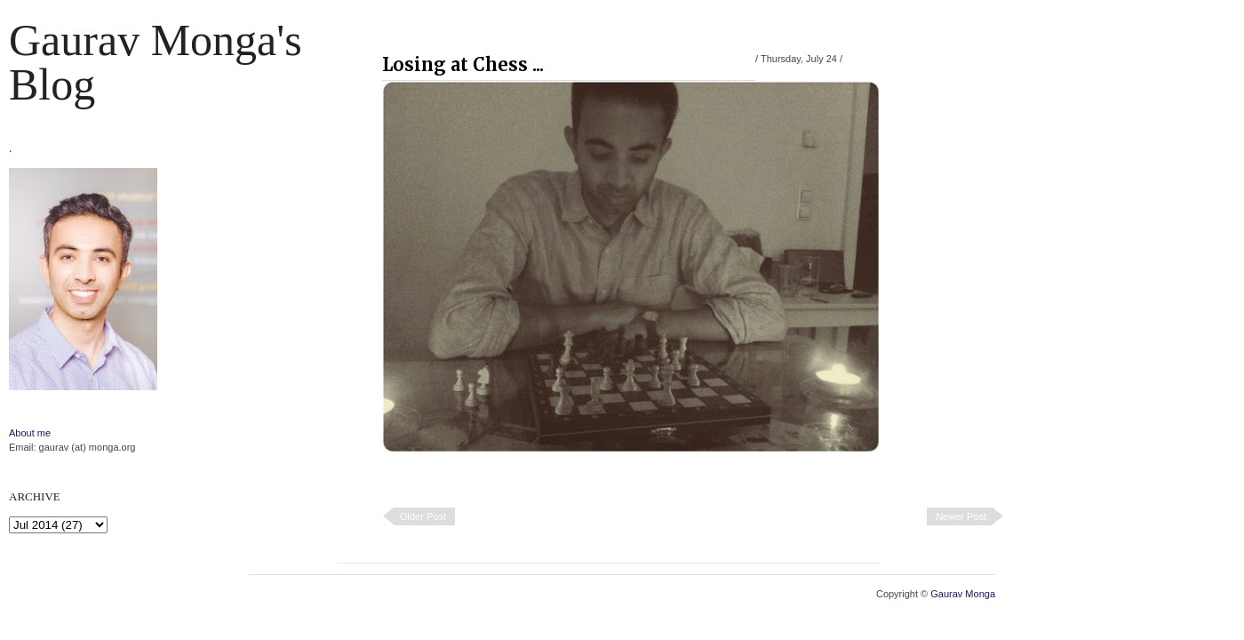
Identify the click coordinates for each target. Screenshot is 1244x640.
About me (30, 433)
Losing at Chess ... (463, 64)
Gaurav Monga (962, 593)
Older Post (423, 516)
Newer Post (961, 516)
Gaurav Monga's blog (155, 62)
